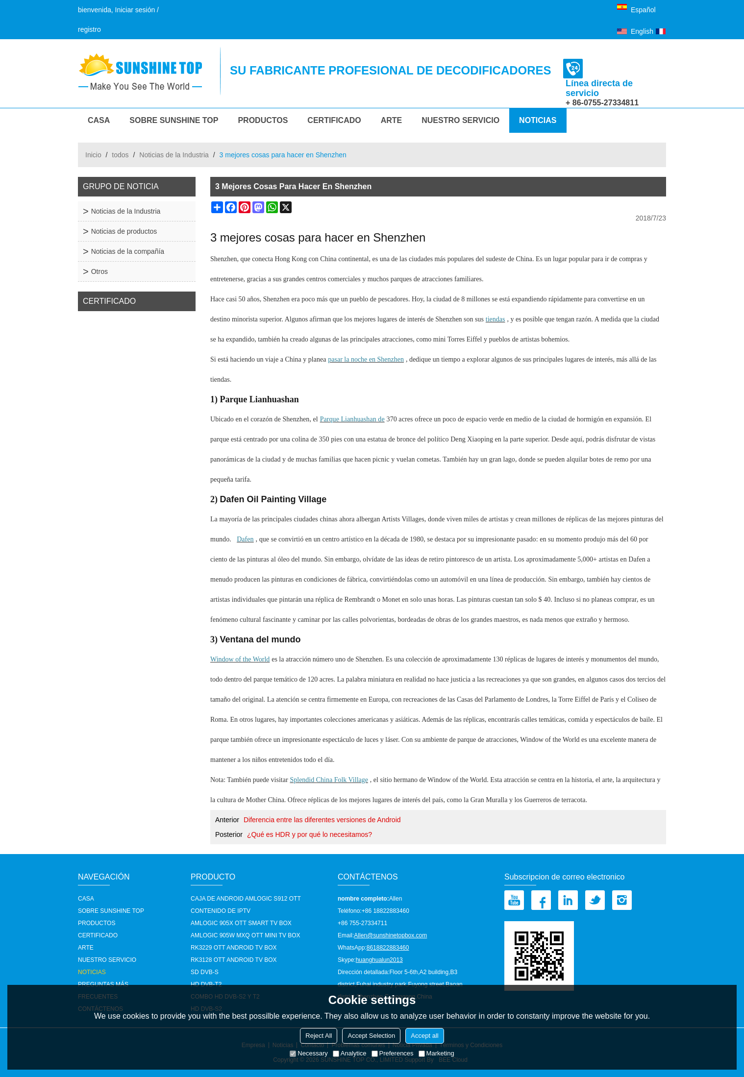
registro (89, 29)
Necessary (308, 1053)
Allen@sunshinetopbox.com (390, 935)
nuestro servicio (460, 120)
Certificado (334, 120)
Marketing (436, 1053)
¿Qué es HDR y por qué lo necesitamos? (309, 834)
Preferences (393, 1053)
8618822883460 (388, 947)
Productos (263, 120)
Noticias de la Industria (174, 155)
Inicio (93, 155)
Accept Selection (371, 1035)
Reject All (318, 1035)
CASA (99, 120)
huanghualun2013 (379, 959)
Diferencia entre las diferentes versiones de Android (322, 820)
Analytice (350, 1053)
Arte (391, 120)
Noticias (537, 120)
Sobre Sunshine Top (173, 120)
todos (120, 155)
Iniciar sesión (135, 10)
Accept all (424, 1035)
